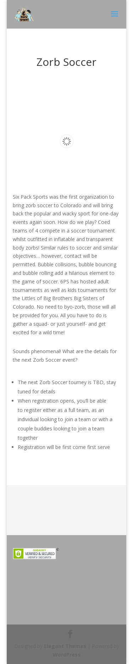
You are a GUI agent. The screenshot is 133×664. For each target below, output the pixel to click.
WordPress (67, 654)
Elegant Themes (65, 646)
